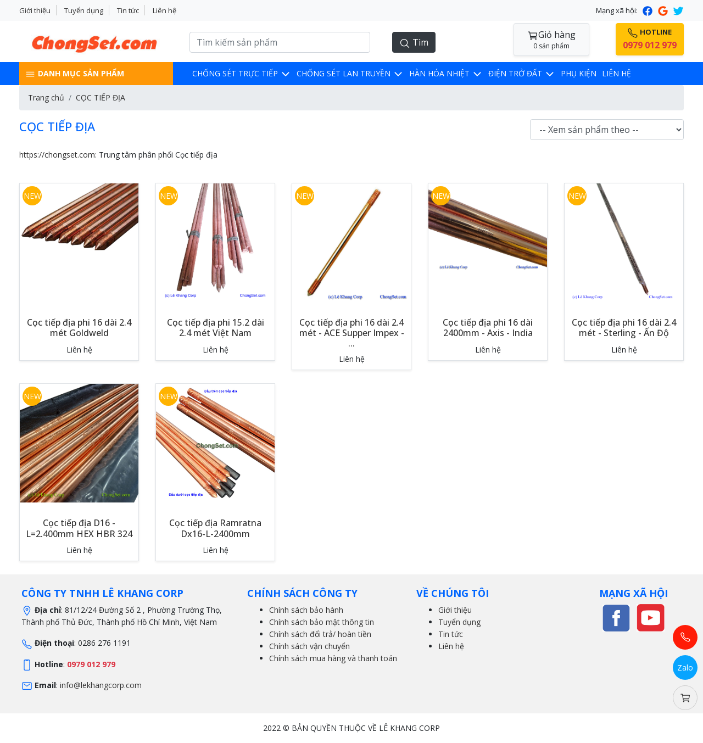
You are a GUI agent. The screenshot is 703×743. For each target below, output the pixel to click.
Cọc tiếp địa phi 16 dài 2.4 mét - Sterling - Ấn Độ (624, 327)
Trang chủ (46, 97)
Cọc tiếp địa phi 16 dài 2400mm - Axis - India (488, 327)
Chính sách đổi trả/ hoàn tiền (320, 634)
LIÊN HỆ (616, 73)
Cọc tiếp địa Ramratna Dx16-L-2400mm (215, 528)
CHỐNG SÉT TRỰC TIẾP (241, 73)
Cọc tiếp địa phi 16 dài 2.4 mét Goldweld (79, 327)
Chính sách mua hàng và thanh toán (333, 658)
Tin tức (128, 10)
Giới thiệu (35, 10)
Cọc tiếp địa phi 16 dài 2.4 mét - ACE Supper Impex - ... (351, 332)
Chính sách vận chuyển (309, 646)
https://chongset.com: (58, 154)
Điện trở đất (521, 73)
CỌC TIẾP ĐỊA (100, 97)
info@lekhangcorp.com (101, 685)
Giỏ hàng (551, 40)
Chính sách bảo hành (306, 610)
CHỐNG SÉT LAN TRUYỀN (350, 73)
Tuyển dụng (83, 10)
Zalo (685, 667)
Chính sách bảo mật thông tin (321, 622)
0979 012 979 (91, 664)
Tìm (413, 42)
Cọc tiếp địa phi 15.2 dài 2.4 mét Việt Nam (215, 327)
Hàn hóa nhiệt (446, 73)
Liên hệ (164, 10)
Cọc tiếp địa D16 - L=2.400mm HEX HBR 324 (79, 528)
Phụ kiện (578, 73)
